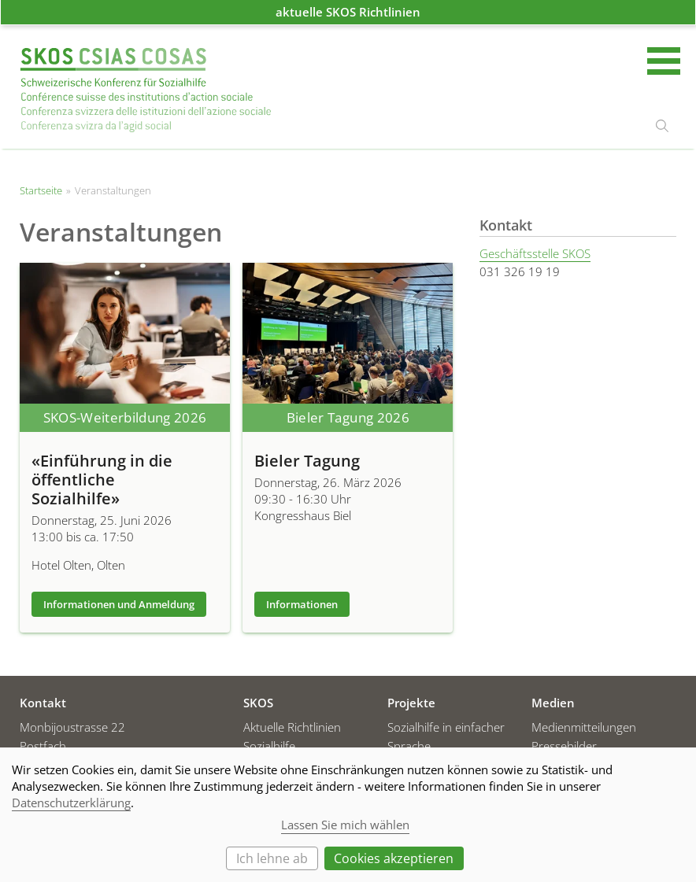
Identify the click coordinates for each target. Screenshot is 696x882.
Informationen (302, 604)
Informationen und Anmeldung (118, 604)
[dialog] (348, 814)
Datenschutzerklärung (71, 802)
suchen (662, 126)
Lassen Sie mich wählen (345, 824)
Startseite (146, 90)
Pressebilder (564, 746)
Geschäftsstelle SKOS (534, 253)
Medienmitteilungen (583, 727)
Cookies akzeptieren (394, 858)
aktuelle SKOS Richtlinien (348, 12)
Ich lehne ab (272, 858)
